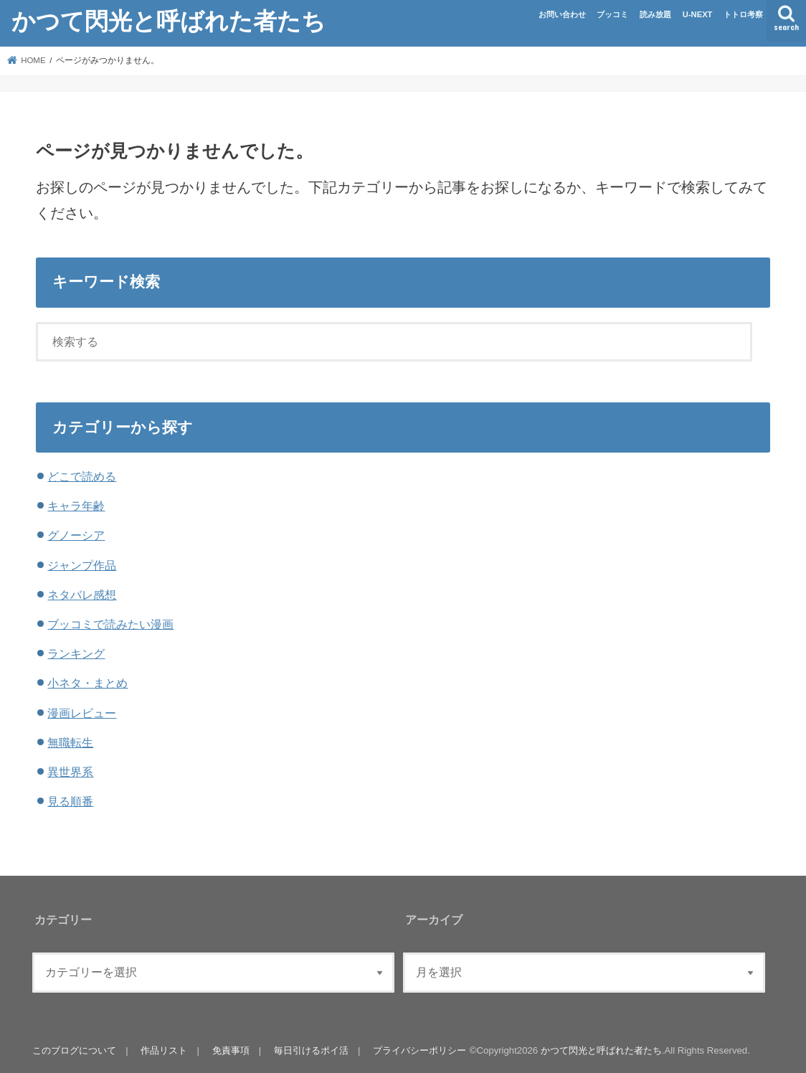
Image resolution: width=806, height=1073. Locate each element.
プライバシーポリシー (418, 1050)
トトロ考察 (743, 14)
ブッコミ (612, 14)
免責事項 (230, 1050)
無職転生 (70, 742)
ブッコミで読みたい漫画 (110, 624)
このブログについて (74, 1050)
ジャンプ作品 (81, 565)
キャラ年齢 (76, 505)
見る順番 (70, 801)
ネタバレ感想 (81, 594)
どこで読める (81, 476)
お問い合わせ (562, 14)
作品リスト (164, 1050)
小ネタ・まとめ (87, 682)
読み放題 (655, 14)
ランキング (76, 653)
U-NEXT (698, 14)
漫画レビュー (81, 712)
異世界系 (70, 771)
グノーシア (76, 535)
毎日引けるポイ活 (310, 1050)
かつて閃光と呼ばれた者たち (168, 20)
